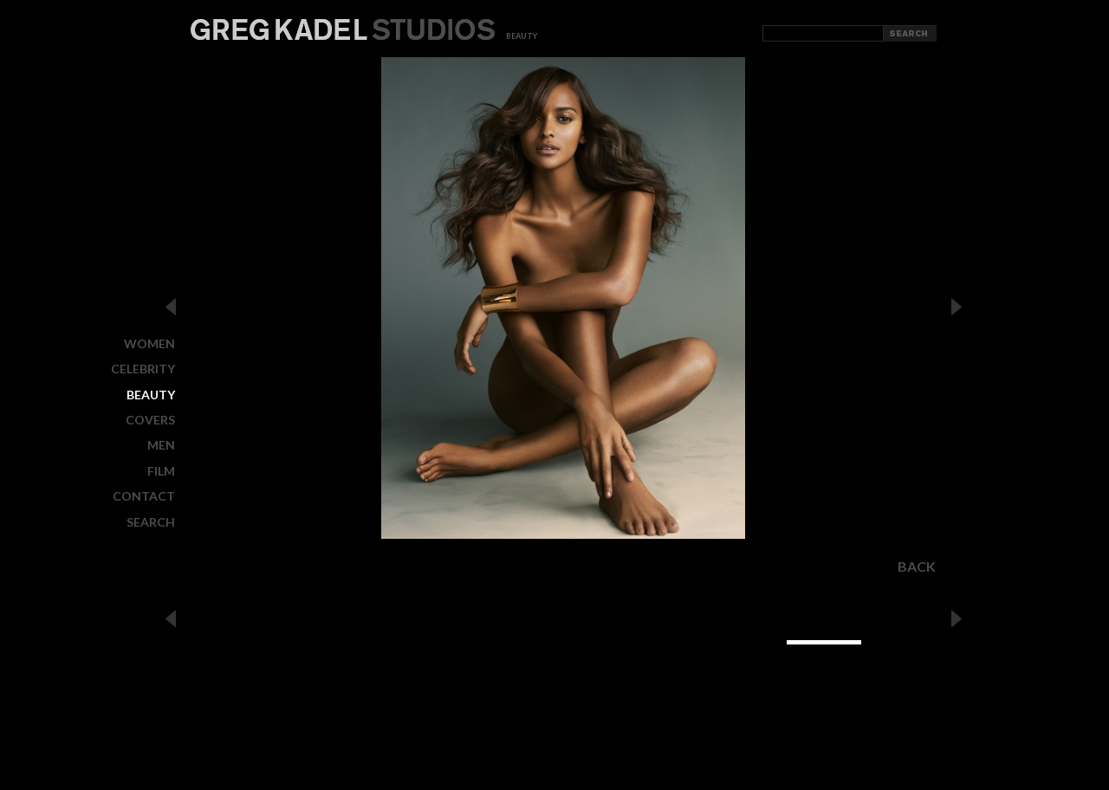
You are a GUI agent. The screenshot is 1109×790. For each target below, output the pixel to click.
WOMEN (149, 343)
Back (917, 566)
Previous (170, 306)
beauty (521, 36)
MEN (161, 444)
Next (956, 306)
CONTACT (144, 496)
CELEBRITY (143, 368)
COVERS (150, 419)
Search (150, 521)
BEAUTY (150, 394)
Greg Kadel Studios (343, 29)
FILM (161, 470)
